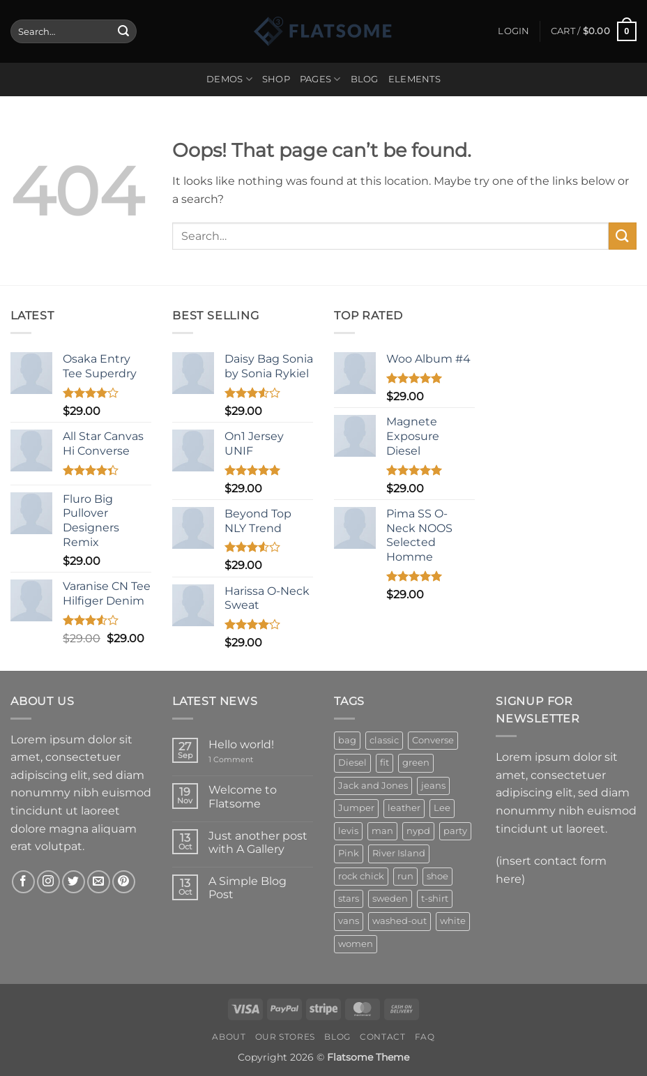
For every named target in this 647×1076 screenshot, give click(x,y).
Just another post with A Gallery (257, 842)
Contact (382, 1036)
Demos (229, 79)
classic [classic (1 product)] (384, 740)
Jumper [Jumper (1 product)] (356, 808)
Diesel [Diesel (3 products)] (352, 762)
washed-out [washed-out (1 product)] (399, 921)
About (228, 1036)
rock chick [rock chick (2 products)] (361, 876)
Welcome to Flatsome (242, 796)
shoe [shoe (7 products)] (437, 876)
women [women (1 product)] (355, 944)
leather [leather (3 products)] (404, 808)
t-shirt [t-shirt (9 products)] (434, 898)
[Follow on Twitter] (73, 881)
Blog (365, 79)
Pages (320, 79)
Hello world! (241, 744)
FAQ (425, 1036)
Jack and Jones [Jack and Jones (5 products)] (373, 785)
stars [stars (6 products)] (348, 898)
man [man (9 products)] (382, 831)
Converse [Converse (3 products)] (433, 740)
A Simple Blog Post (247, 887)
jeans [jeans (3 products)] (433, 785)
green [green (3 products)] (415, 762)
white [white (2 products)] (453, 921)
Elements (414, 79)
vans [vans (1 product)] (348, 921)
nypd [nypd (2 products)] (418, 831)
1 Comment (242, 759)
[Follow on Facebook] (23, 881)
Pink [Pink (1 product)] (348, 853)
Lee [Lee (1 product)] (442, 808)
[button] (513, 31)
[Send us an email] (98, 881)
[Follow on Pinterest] (123, 881)
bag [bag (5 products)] (347, 740)
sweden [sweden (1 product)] (390, 898)
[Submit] (123, 31)
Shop (276, 79)
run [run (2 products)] (405, 876)
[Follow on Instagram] (48, 881)
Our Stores (285, 1036)
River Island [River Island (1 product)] (398, 853)
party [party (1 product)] (455, 831)
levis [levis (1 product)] (348, 831)
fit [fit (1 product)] (384, 762)
